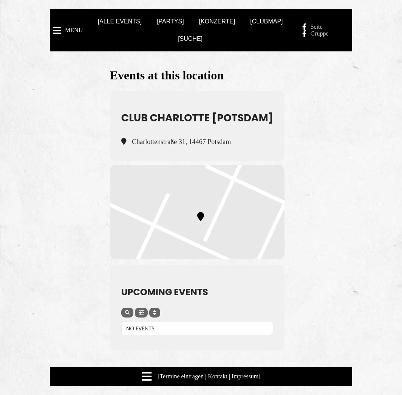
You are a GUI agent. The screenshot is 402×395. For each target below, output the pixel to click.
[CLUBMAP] (266, 21)
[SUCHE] (190, 39)
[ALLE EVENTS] (120, 21)
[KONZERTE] (217, 21)
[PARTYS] (170, 21)
